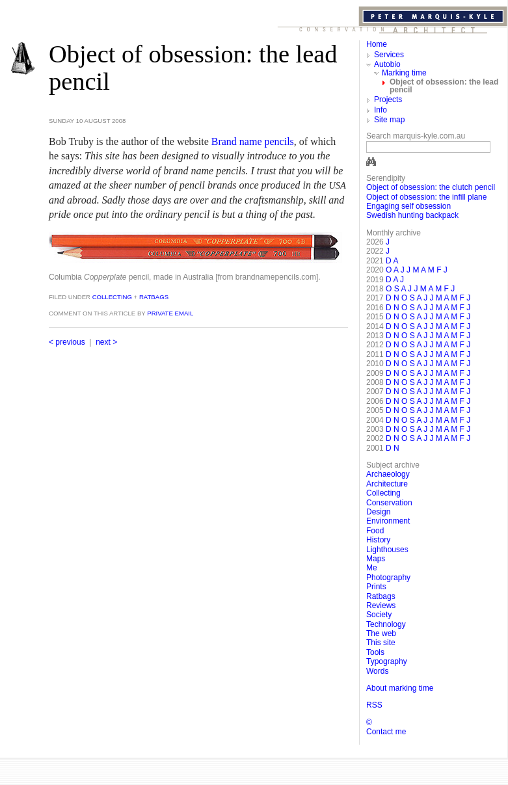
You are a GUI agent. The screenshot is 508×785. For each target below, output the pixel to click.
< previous (67, 342)
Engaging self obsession (408, 206)
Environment (388, 521)
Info (380, 109)
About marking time (399, 688)
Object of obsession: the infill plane (426, 197)
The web (381, 633)
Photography (388, 577)
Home (376, 44)
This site (380, 642)
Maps (375, 558)
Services (389, 54)
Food (375, 530)
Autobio (387, 64)
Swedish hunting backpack (412, 215)
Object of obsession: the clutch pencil (430, 187)
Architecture (387, 483)
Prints (376, 586)
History (378, 539)
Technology (386, 624)
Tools (375, 652)
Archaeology (388, 474)
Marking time (404, 72)
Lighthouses (387, 549)
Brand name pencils (252, 141)
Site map (389, 119)
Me (371, 567)
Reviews (380, 605)
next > (106, 342)
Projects (388, 99)
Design (378, 511)
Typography (386, 661)
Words (377, 671)
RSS (374, 705)
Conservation (389, 502)
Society (379, 614)
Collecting (111, 296)
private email (170, 313)
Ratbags (153, 296)
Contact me (386, 731)
